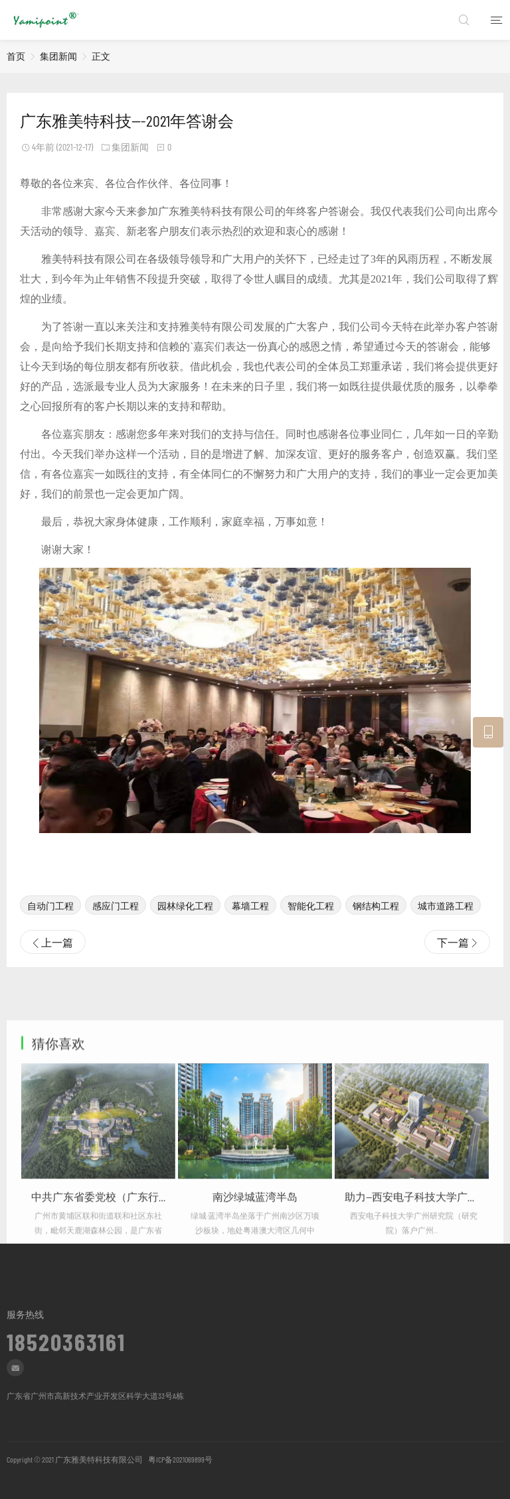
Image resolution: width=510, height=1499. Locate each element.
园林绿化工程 (185, 923)
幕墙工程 (250, 923)
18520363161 (66, 1338)
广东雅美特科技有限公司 (99, 1459)
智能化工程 (311, 923)
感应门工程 (115, 923)
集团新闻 (58, 56)
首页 (16, 56)
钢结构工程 (376, 923)
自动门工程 (50, 923)
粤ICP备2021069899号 (179, 1459)
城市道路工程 (445, 923)
